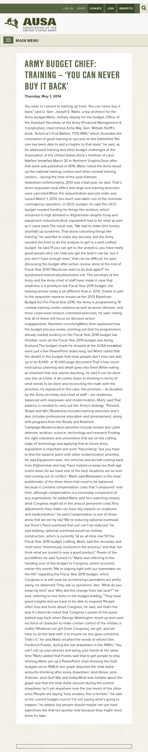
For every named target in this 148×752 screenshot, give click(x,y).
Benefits (126, 8)
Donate (96, 8)
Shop (81, 8)
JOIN (110, 8)
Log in (68, 8)
